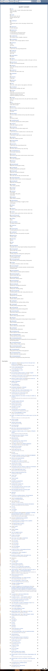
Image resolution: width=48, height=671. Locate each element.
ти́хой (17, 425)
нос (25, 580)
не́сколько (26, 486)
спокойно (19, 372)
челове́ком (28, 512)
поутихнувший (14, 265)
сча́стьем (24, 569)
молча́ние (32, 631)
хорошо (17, 401)
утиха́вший (14, 327)
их (22, 460)
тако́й (14, 602)
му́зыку (25, 662)
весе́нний (16, 577)
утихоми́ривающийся (16, 346)
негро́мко (13, 187)
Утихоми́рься (14, 619)
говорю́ (19, 463)
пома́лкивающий (15, 177)
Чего (12, 537)
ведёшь (15, 466)
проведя (33, 512)
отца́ (31, 390)
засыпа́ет (21, 563)
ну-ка (13, 648)
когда (26, 455)
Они (12, 460)
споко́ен (16, 526)
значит (22, 596)
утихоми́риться (15, 133)
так (35, 395)
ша (11, 102)
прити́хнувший (15, 280)
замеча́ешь (26, 602)
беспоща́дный (29, 588)
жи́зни (29, 549)
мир (22, 566)
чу (11, 117)
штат (16, 364)
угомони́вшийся (15, 311)
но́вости (17, 409)
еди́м (20, 422)
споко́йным (17, 546)
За (21, 569)
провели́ (14, 387)
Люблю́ (12, 577)
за (19, 369)
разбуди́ (17, 498)
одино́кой (25, 570)
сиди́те (27, 555)
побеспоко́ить (27, 390)
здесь (21, 375)
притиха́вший (14, 284)
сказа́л (18, 611)
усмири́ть (13, 123)
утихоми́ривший (15, 349)
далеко (12, 570)
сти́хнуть (13, 208)
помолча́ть (13, 26)
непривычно (19, 608)
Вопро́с (12, 415)
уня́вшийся (14, 321)
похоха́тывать (14, 228)
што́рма (15, 469)
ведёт (14, 390)
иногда (20, 428)
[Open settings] (46, 669)
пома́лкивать (14, 55)
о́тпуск (21, 637)
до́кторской (30, 587)
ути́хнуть (13, 65)
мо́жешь (14, 375)
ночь (25, 472)
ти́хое (29, 362)
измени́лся (27, 513)
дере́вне (26, 517)
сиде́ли (14, 460)
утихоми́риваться (15, 150)
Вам (12, 489)
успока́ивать (14, 39)
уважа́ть (25, 596)
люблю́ (13, 392)
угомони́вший (14, 307)
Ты (12, 375)
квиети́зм (13, 238)
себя (34, 375)
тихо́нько (13, 191)
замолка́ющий (14, 164)
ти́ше (12, 242)
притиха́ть (13, 144)
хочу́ (13, 495)
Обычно (13, 458)
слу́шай (16, 419)
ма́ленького (14, 362)
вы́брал (17, 587)
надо (29, 569)
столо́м (21, 369)
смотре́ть (23, 372)
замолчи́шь (18, 580)
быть (17, 552)
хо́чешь (25, 654)
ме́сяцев (17, 513)
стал (14, 540)
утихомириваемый (15, 356)
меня (22, 481)
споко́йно (13, 184)
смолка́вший (14, 294)
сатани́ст (34, 588)
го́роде (23, 495)
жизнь (26, 520)
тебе (23, 580)
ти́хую (18, 520)
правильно (19, 586)
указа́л (18, 631)
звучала (26, 503)
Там (12, 395)
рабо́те (22, 513)
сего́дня (19, 483)
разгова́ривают (32, 455)
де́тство (32, 362)
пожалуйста (23, 552)
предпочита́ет (16, 662)
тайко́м (13, 58)
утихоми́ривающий (16, 342)
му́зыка (32, 503)
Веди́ (12, 446)
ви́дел (15, 443)
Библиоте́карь (14, 611)
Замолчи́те (13, 492)
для (20, 587)
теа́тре (24, 412)
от (19, 549)
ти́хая (29, 503)
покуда (29, 654)
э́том (24, 586)
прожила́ (15, 520)
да (33, 415)
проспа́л (20, 472)
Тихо (12, 384)
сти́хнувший (14, 297)
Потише (13, 563)
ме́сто (14, 396)
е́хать (31, 569)
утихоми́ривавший (15, 334)
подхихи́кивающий (16, 255)
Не (12, 369)
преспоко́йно (14, 222)
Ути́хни (12, 617)
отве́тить (28, 415)
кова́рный (23, 588)
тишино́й (26, 599)
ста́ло (18, 449)
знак (19, 440)
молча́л (16, 437)
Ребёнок (13, 472)
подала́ (14, 440)
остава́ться (17, 378)
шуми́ (14, 401)
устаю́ (17, 549)
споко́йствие (14, 36)
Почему (13, 535)
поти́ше (13, 262)
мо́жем (15, 372)
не (13, 372)
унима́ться (13, 70)
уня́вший (13, 317)
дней (29, 486)
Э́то (12, 367)
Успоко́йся (13, 481)
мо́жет (24, 395)
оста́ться (18, 375)
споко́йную (22, 520)
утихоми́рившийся (15, 352)
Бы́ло (12, 428)
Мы (12, 372)
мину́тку (17, 634)
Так (12, 506)
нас (18, 566)
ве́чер (22, 367)
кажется (14, 549)
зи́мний (19, 367)
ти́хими (25, 577)
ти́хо (12, 9)
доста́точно (25, 362)
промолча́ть (14, 30)
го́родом (24, 387)
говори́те (17, 532)
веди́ (23, 401)
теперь (13, 645)
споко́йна (16, 529)
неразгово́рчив (21, 458)
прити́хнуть (14, 47)
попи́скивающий (15, 259)
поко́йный (13, 50)
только (17, 428)
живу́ (13, 605)
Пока (12, 466)
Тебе (12, 486)
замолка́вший (14, 245)
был (14, 367)
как (26, 372)
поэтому (27, 395)
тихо (36, 375)
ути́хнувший (14, 324)
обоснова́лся (14, 588)
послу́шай (18, 481)
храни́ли (14, 642)
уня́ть (12, 83)
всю (23, 472)
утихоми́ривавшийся (16, 338)
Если (12, 580)
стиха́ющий (14, 304)
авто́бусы (29, 428)
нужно (18, 435)
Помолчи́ (13, 422)
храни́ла (28, 631)
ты (25, 375)
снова (15, 449)
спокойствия (25, 537)
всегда (15, 512)
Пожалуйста (13, 406)
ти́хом (30, 586)
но (31, 512)
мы (18, 422)
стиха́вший (14, 300)
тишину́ (13, 432)
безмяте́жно (14, 235)
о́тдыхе (19, 588)
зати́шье (13, 90)
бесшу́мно (13, 197)
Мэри (18, 523)
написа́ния (23, 587)
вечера (24, 392)
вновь (21, 469)
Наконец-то (13, 566)
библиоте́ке (14, 435)
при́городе (16, 384)
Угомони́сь (13, 625)
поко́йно (13, 218)
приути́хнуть (14, 147)
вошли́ (23, 503)
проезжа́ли (24, 428)
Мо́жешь (13, 378)
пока (16, 422)
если (24, 375)
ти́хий (12, 14)
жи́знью (21, 517)
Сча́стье (13, 569)
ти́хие (21, 392)
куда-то (34, 569)
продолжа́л (17, 574)
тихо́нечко (13, 225)
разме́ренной (25, 549)
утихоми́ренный (15, 331)
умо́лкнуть (13, 80)
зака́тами (29, 577)
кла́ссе (21, 532)
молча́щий (13, 157)
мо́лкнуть (13, 160)
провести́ (17, 637)
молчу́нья (13, 154)
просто (31, 415)
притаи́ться (14, 62)
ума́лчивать (14, 113)
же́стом (14, 631)
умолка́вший (14, 181)
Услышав (13, 409)
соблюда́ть (33, 431)
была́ (17, 403)
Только (12, 475)
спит (19, 501)
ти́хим (19, 512)
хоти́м (14, 637)
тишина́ (19, 403)
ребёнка (21, 498)
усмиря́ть (13, 137)
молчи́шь (18, 535)
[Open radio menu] (43, 669)
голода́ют (31, 372)
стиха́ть (13, 211)
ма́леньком (27, 586)
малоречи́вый (14, 140)
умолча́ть (13, 106)
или (36, 415)
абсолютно (17, 628)
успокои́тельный (15, 215)
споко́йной (18, 517)
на (15, 415)
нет (12, 416)
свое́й (27, 587)
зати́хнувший (14, 249)
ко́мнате (14, 403)
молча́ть (21, 574)
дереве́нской (21, 599)
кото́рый (17, 415)
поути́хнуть (14, 130)
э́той (32, 466)
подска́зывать (14, 200)
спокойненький (15, 120)
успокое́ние (14, 87)
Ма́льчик (13, 437)
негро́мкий (13, 73)
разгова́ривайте (19, 412)
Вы (12, 555)
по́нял (14, 586)
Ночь (12, 425)
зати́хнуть (13, 42)
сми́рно (13, 205)
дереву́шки (28, 443)
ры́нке (14, 483)
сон (31, 596)
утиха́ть (13, 97)
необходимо (16, 486)
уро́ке (20, 446)
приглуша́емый (15, 270)
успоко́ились (23, 409)
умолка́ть (13, 76)
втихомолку (14, 127)
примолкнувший (15, 273)
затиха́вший (14, 167)
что (19, 602)
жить (15, 495)
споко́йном (19, 495)
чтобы (21, 390)
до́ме (20, 566)
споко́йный (14, 20)
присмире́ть (14, 110)
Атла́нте (13, 364)
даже (21, 602)
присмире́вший (15, 277)
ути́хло (24, 469)
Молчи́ (12, 419)
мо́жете (14, 555)
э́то (12, 396)
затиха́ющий (14, 252)
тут (33, 602)
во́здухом (31, 495)
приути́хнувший (15, 290)
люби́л (33, 395)
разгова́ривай (15, 369)
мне (17, 440)
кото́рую (18, 503)
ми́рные (24, 443)
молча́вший (14, 174)
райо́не (19, 605)
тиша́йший (14, 232)
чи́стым (27, 495)
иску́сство (17, 392)
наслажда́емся (16, 599)
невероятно (18, 395)
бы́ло (22, 362)
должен (14, 455)
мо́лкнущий (14, 171)
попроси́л (15, 523)
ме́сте (27, 637)
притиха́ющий (14, 287)
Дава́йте (13, 381)
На (12, 483)
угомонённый (14, 314)
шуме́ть (22, 523)
